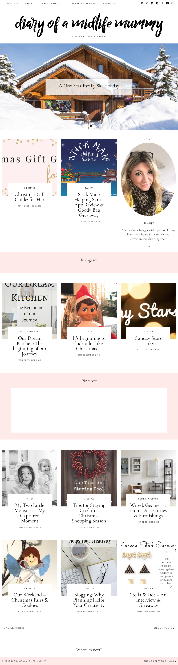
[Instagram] (147, 3)
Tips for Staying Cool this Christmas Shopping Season (89, 513)
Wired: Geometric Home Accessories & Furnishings (148, 510)
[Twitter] (142, 3)
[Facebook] (157, 3)
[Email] (167, 3)
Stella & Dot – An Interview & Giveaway (148, 599)
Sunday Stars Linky (148, 340)
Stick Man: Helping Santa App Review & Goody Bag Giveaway (89, 204)
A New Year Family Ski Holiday (89, 86)
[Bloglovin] (162, 3)
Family (29, 3)
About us (109, 3)
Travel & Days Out (53, 3)
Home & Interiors (84, 3)
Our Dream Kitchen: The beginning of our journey (30, 346)
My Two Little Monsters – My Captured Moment (29, 513)
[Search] (172, 3)
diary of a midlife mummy (89, 23)
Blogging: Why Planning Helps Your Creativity (89, 599)
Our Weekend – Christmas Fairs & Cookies (29, 599)
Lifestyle (12, 3)
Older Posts (164, 627)
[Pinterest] (152, 3)
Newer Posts (14, 627)
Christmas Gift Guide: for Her (29, 197)
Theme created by (160, 661)
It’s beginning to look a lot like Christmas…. (89, 343)
